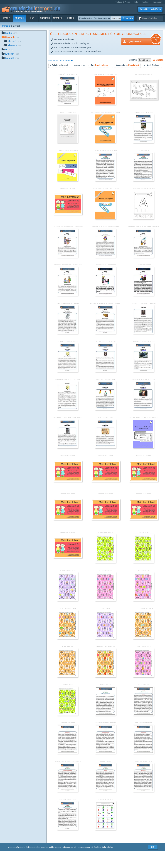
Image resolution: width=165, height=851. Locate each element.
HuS (32, 18)
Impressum (157, 2)
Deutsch (19, 18)
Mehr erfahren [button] (108, 847)
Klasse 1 (12, 41)
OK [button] (152, 847)
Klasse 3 (12, 46)
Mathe (6, 18)
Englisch (45, 18)
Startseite (6, 26)
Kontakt (145, 2)
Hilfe (136, 2)
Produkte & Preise (122, 2)
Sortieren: (133, 60)
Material (57, 18)
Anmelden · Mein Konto (150, 9)
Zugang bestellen (143, 41)
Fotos (70, 18)
